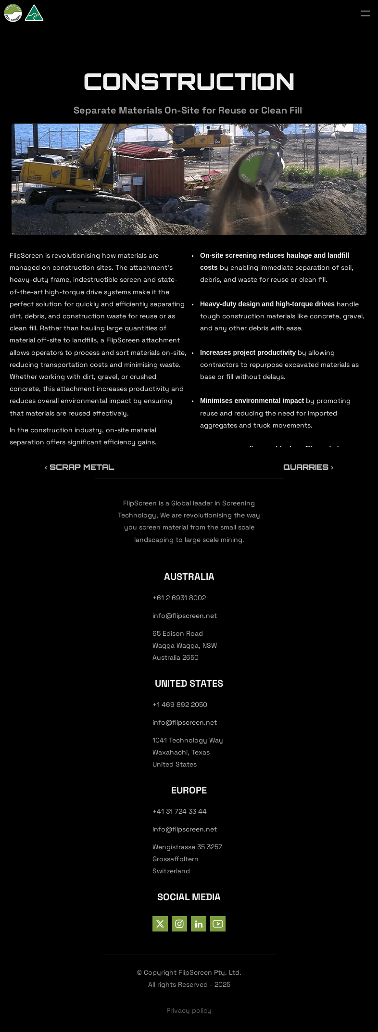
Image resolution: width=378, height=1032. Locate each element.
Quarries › (308, 467)
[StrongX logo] (42, 13)
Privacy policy (189, 1010)
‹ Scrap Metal (79, 467)
